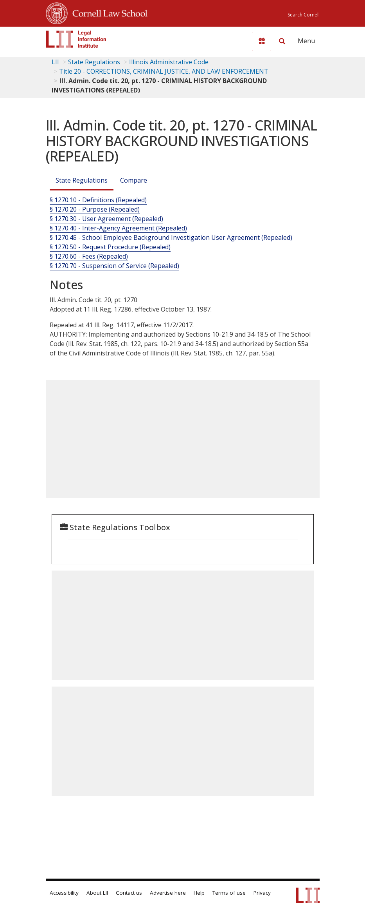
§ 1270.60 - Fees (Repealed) (89, 256)
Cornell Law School (107, 12)
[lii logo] (76, 39)
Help (199, 892)
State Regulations (94, 62)
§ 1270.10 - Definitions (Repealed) (98, 200)
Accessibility (64, 892)
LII (55, 62)
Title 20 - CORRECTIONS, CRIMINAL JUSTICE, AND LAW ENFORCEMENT (163, 71)
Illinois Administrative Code (169, 62)
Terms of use (229, 892)
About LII (97, 892)
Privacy (262, 892)
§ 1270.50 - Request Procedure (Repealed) (110, 247)
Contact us (129, 892)
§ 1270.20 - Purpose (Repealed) (95, 209)
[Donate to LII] (261, 41)
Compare (133, 180)
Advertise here (168, 892)
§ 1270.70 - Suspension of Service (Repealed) (114, 265)
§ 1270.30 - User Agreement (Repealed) (106, 218)
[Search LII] (282, 41)
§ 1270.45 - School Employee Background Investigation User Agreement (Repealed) (171, 237)
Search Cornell (304, 14)
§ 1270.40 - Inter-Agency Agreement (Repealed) (118, 228)
